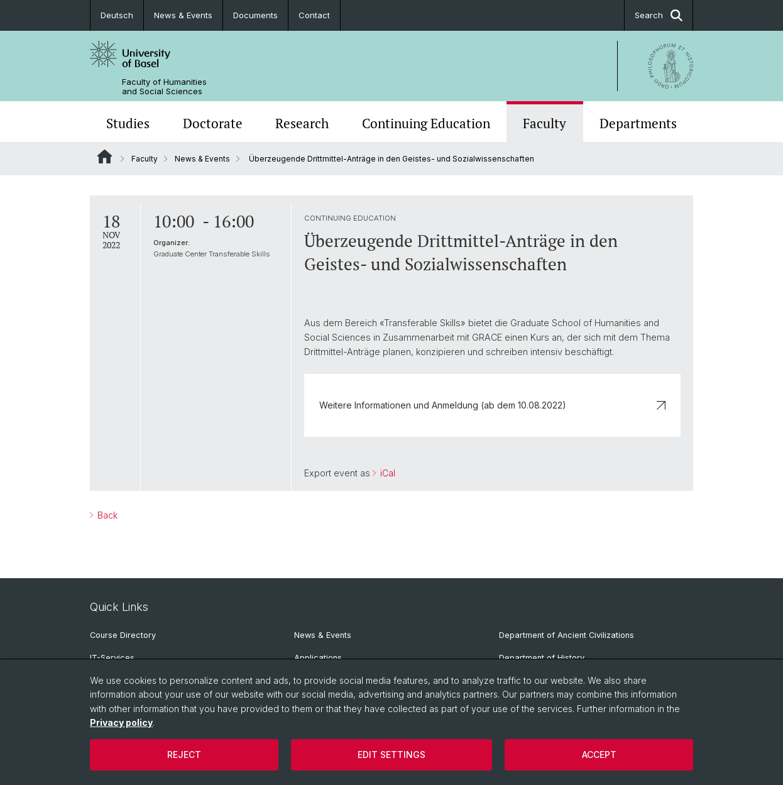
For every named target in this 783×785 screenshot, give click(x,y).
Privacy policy (121, 722)
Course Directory (123, 635)
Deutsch (117, 15)
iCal (386, 473)
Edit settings (391, 754)
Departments (638, 123)
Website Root (104, 156)
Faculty (544, 123)
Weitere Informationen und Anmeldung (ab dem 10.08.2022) (492, 405)
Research (302, 123)
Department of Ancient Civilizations (566, 635)
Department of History (541, 657)
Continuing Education (426, 123)
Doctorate (213, 123)
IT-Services (112, 657)
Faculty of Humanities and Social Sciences (164, 86)
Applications (318, 657)
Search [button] (658, 15)
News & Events (183, 15)
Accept (599, 754)
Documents (255, 15)
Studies (128, 123)
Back (106, 515)
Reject (184, 754)
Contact (314, 15)
